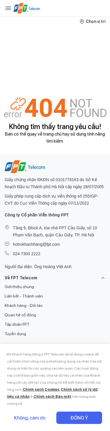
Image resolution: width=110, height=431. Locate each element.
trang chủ (52, 134)
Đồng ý (79, 418)
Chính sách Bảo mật (52, 396)
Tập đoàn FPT (17, 324)
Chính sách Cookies (41, 389)
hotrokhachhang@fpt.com (36, 244)
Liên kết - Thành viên (24, 296)
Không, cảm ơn (29, 418)
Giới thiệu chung (19, 286)
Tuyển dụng (15, 333)
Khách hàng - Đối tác (24, 305)
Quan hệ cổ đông (20, 315)
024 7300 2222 (26, 253)
